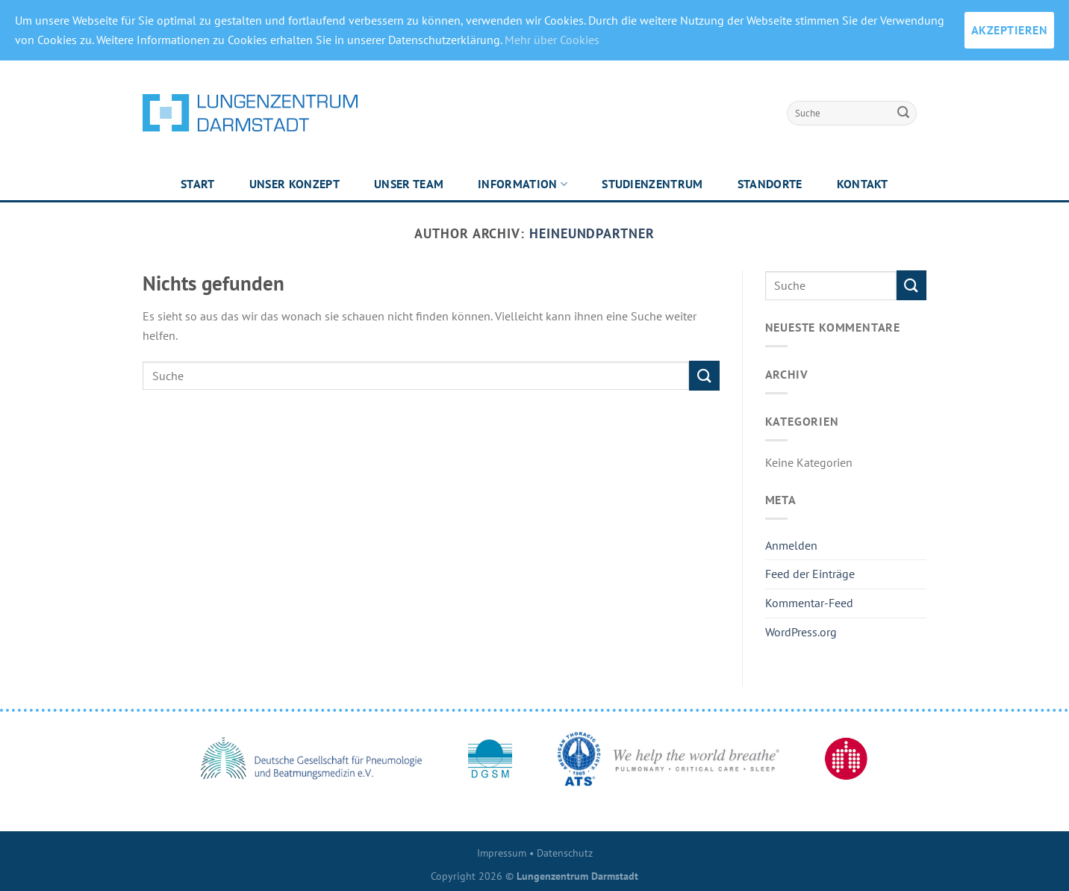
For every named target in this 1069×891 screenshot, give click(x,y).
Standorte (770, 183)
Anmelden (791, 545)
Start (198, 183)
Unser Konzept (294, 183)
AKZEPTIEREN (1009, 29)
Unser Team (408, 183)
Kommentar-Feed (809, 602)
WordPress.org (801, 631)
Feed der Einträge (810, 573)
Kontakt (862, 183)
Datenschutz (565, 852)
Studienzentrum (652, 183)
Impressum (501, 852)
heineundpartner (592, 233)
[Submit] (903, 112)
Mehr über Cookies (552, 39)
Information (522, 183)
